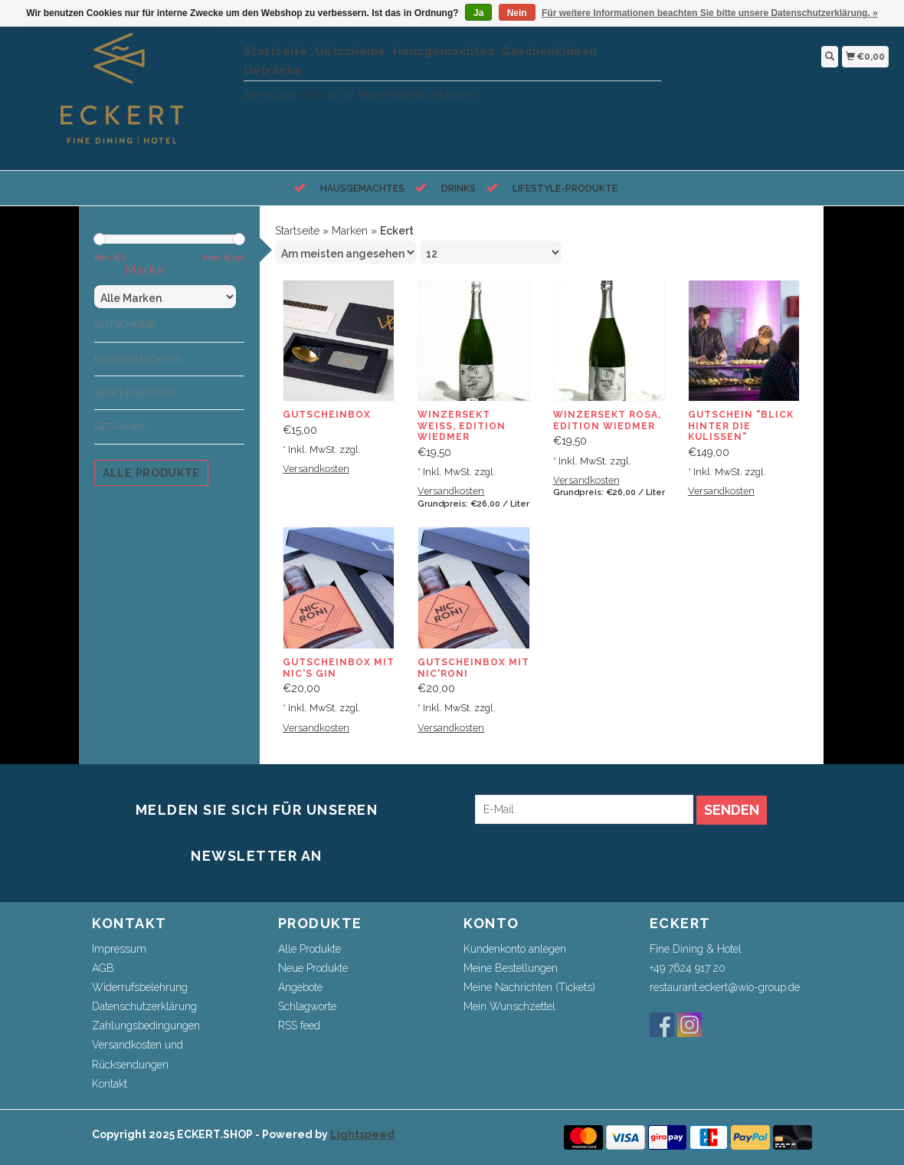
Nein (517, 13)
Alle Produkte (151, 473)
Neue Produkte (313, 968)
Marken (350, 231)
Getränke (273, 70)
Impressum (119, 949)
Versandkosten (316, 468)
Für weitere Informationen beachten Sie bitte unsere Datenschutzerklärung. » (710, 13)
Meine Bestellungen (510, 968)
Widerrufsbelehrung (140, 987)
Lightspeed (362, 1134)
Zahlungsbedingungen (146, 1025)
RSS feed (299, 1025)
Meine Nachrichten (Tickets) (529, 987)
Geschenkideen (549, 51)
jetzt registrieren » (378, 95)
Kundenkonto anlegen (514, 949)
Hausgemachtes (444, 51)
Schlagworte (307, 1006)
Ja (478, 13)
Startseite (276, 51)
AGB (103, 968)
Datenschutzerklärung (144, 1006)
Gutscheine (350, 51)
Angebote (300, 987)
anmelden (270, 95)
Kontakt (109, 1084)
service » (457, 95)
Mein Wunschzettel (509, 1006)
